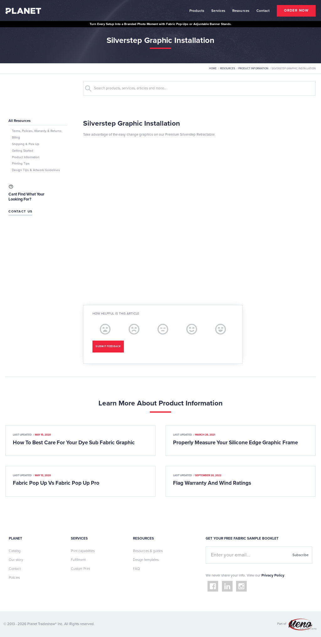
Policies (14, 578)
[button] (197, 10)
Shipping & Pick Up (25, 144)
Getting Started (22, 151)
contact (263, 11)
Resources (240, 11)
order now (296, 10)
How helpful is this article (115, 314)
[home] (23, 10)
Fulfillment (78, 560)
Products (196, 11)
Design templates (146, 560)
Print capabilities (83, 551)
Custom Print (80, 569)
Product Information (253, 68)
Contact (15, 569)
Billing (16, 137)
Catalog (14, 551)
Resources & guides (148, 551)
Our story (16, 560)
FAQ (136, 569)
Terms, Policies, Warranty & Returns (36, 131)
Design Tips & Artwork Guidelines (36, 170)
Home (213, 68)
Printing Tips (20, 163)
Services (218, 11)
